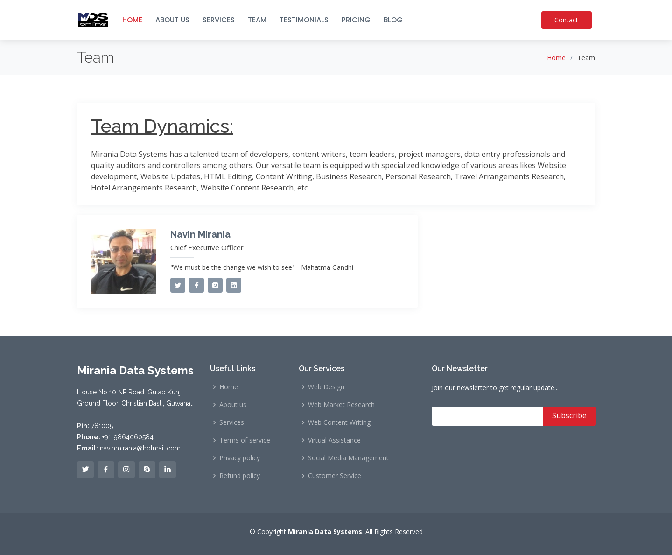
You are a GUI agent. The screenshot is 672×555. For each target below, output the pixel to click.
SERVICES (219, 20)
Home (556, 57)
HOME (132, 20)
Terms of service (244, 440)
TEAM (257, 20)
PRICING (356, 20)
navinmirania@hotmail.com (140, 448)
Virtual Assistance (334, 440)
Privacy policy (239, 458)
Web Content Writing (339, 422)
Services (231, 422)
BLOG (393, 20)
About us (232, 404)
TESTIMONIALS (304, 20)
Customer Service (334, 475)
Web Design (326, 387)
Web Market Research (341, 404)
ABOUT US (172, 20)
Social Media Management (348, 458)
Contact (569, 19)
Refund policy (239, 475)
